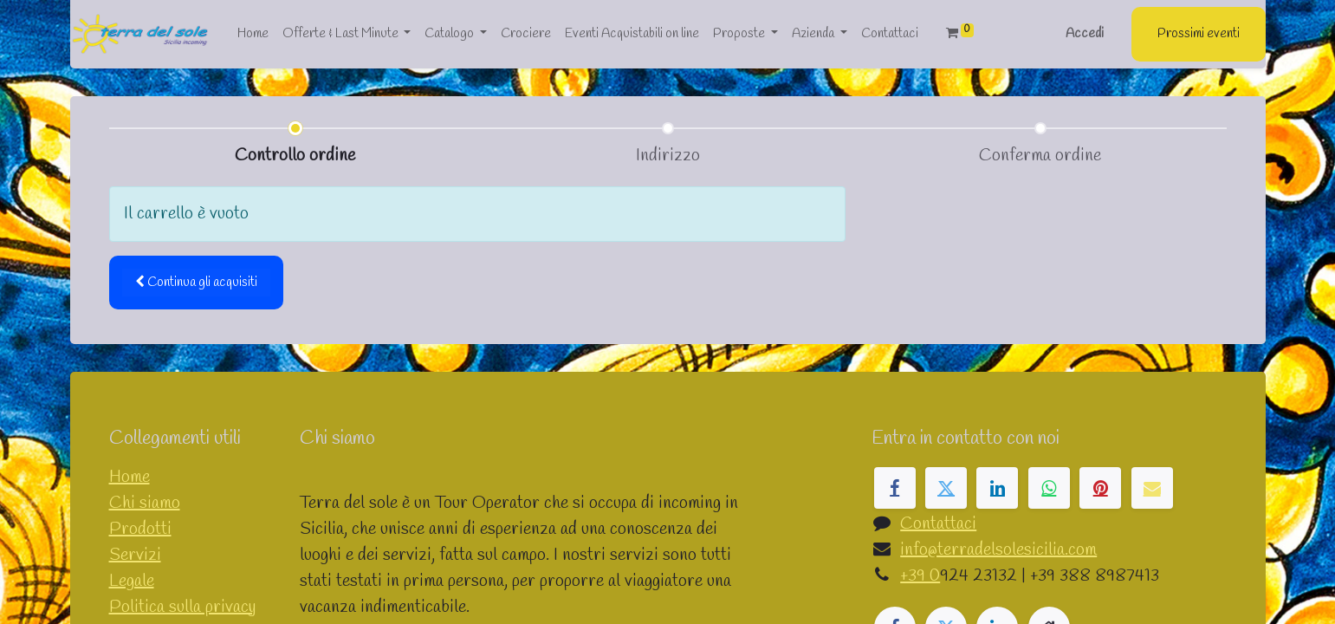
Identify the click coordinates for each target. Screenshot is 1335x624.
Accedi (1085, 33)
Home (129, 477)
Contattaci (938, 524)
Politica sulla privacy (182, 607)
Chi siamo (144, 503)
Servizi (135, 555)
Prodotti (140, 529)
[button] (196, 283)
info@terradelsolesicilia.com (998, 550)
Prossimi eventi (1198, 33)
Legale (131, 581)
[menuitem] (252, 34)
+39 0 (920, 576)
